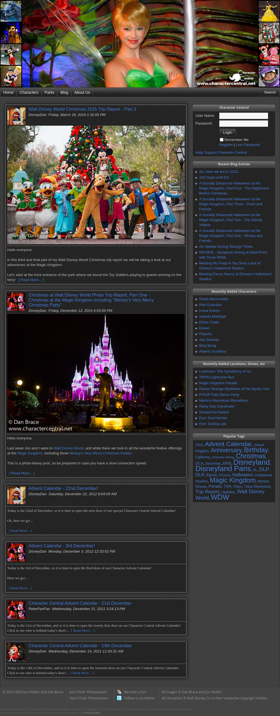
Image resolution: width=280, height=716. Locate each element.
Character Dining (223, 457)
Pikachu (205, 334)
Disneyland (251, 462)
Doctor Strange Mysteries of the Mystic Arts (234, 389)
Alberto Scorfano (212, 351)
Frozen (224, 475)
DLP (264, 469)
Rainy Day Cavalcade (216, 406)
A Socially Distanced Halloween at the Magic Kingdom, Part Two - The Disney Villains (230, 220)
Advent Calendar (228, 443)
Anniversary (226, 450)
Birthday (256, 450)
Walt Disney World (68, 448)
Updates (228, 492)
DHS (227, 463)
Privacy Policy (92, 713)
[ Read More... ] (31, 280)
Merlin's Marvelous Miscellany (223, 400)
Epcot (211, 475)
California (202, 457)
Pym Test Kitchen (213, 418)
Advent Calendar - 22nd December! (63, 488)
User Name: (205, 115)
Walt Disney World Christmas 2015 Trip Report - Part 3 (82, 109)
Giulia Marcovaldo (213, 299)
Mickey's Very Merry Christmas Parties (100, 453)
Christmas (251, 456)
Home (8, 92)
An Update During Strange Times (226, 246)
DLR (199, 474)
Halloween (242, 474)
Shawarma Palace (214, 412)
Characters (29, 92)
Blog (64, 92)
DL (255, 470)
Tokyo (237, 487)
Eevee (204, 328)
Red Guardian (210, 305)
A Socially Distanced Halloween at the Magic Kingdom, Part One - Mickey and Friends (231, 236)
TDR (227, 486)
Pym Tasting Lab (212, 424)
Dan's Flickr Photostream (89, 698)
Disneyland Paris (223, 468)
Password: (204, 123)
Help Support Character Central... (222, 152)
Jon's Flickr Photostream (88, 692)
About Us (82, 92)
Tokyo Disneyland (257, 487)
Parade (215, 486)
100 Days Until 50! (214, 177)
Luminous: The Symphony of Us (225, 371)
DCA (199, 463)
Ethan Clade (209, 322)
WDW (220, 497)
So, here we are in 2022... (220, 171)
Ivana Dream (209, 310)
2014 (199, 445)
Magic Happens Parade (218, 383)
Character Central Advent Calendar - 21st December (80, 603)
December (212, 463)
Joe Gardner (209, 340)
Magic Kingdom (30, 453)
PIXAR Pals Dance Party (219, 395)
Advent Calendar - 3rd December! (62, 545)
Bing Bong (207, 345)
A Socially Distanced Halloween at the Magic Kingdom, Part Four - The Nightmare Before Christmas (234, 188)
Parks (49, 92)
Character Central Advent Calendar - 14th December (80, 645)
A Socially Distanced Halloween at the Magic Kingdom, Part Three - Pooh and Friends (230, 204)
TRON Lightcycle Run (217, 377)
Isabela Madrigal (212, 316)
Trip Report (207, 491)
